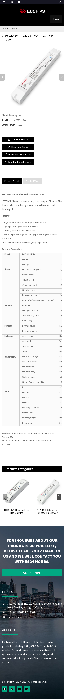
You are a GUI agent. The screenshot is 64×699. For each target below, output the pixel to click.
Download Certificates (19, 154)
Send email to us (19, 139)
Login (56, 19)
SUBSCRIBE (32, 572)
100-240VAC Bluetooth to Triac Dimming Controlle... (16, 511)
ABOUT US (10, 629)
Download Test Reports (20, 162)
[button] (61, 77)
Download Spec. (19, 147)
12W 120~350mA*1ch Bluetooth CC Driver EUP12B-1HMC (47, 511)
